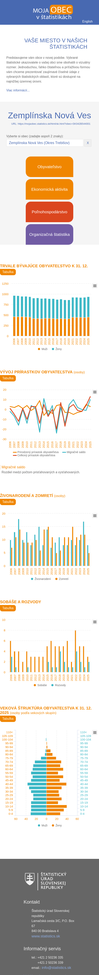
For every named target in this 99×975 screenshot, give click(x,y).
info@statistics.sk (56, 968)
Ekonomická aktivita (49, 189)
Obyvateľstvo (49, 166)
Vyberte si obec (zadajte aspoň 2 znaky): (34, 136)
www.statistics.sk (45, 936)
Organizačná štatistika (49, 234)
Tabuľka (7, 272)
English (87, 21)
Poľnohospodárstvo (49, 212)
